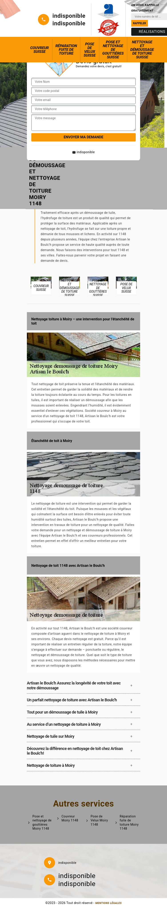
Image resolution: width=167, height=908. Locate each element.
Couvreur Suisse (39, 50)
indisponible (68, 15)
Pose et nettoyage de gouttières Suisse (113, 49)
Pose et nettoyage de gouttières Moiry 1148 (42, 822)
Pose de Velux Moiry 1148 (99, 820)
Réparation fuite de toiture (66, 50)
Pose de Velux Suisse (89, 49)
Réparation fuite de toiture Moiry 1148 (129, 822)
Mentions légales (108, 903)
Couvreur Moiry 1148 (70, 818)
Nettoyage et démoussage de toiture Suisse (142, 49)
